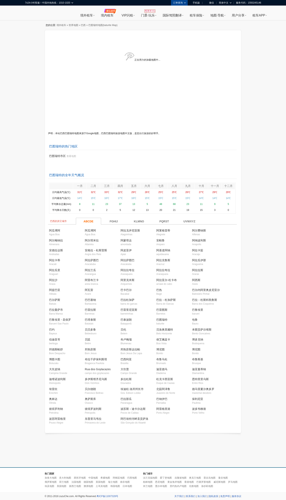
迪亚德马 (161, 369)
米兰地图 (148, 486)
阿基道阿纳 (163, 250)
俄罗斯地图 (51, 482)
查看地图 (71, 156)
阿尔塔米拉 (92, 240)
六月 (147, 185)
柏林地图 (148, 482)
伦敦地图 (194, 486)
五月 (134, 185)
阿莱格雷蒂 (163, 230)
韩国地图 (115, 486)
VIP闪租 (127, 15)
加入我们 (202, 496)
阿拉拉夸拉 (127, 270)
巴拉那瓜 (126, 399)
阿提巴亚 (54, 290)
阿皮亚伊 (126, 250)
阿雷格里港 (163, 408)
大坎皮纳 (54, 369)
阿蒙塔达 (126, 240)
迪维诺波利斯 (57, 379)
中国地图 (93, 477)
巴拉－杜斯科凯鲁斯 (204, 299)
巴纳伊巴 (161, 399)
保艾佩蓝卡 (163, 339)
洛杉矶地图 (207, 486)
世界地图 (73, 25)
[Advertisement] (143, 450)
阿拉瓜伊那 (199, 260)
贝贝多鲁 (90, 329)
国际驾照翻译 (172, 15)
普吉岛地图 (209, 477)
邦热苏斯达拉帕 (130, 349)
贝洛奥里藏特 (164, 329)
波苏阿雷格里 (57, 418)
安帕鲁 (160, 240)
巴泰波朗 (126, 319)
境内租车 (107, 15)
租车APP (258, 15)
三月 (107, 185)
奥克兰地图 (195, 477)
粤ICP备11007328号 (107, 496)
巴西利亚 (126, 359)
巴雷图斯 (161, 309)
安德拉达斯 (56, 250)
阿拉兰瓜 (90, 270)
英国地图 (100, 482)
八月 (174, 185)
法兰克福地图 (150, 477)
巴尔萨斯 (54, 299)
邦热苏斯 (90, 349)
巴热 (159, 290)
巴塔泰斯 (90, 319)
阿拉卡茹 (197, 250)
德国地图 (88, 482)
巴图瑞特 (161, 319)
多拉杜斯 (126, 379)
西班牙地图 (80, 477)
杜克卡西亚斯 (164, 379)
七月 (161, 185)
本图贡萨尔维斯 (202, 329)
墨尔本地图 (161, 486)
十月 (201, 185)
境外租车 (86, 15)
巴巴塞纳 (90, 299)
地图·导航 (217, 15)
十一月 (215, 185)
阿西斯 (196, 280)
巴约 (52, 329)
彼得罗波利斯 (93, 408)
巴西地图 (132, 477)
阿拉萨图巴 (92, 260)
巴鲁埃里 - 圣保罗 (60, 319)
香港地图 (189, 482)
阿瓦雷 (89, 290)
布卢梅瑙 (126, 339)
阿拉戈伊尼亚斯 (130, 230)
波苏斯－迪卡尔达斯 (133, 408)
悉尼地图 (160, 482)
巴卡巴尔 (126, 290)
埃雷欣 (53, 389)
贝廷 (87, 339)
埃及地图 (49, 486)
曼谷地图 (223, 477)
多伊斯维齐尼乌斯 (96, 379)
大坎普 (125, 369)
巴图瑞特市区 (57, 156)
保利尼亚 (197, 399)
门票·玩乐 (148, 15)
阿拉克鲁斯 (163, 260)
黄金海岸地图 (174, 482)
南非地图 (125, 482)
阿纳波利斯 (199, 240)
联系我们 (190, 496)
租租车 (30, 13)
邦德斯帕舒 (56, 349)
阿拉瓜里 (54, 270)
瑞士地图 (113, 482)
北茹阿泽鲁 (163, 389)
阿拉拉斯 (197, 270)
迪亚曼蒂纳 (199, 369)
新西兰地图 (75, 486)
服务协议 (236, 496)
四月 (120, 185)
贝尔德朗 (90, 389)
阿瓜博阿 (54, 230)
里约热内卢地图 (178, 486)
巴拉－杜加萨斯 (166, 299)
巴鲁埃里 (197, 309)
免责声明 (225, 496)
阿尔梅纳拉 (56, 240)
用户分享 (238, 15)
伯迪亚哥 (54, 339)
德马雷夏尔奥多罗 (203, 389)
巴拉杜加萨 (127, 299)
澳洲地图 (88, 486)
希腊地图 (105, 477)
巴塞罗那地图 (203, 482)
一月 (80, 185)
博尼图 (160, 349)
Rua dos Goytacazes (98, 369)
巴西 (83, 25)
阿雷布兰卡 (92, 280)
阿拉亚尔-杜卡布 (166, 280)
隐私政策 (213, 496)
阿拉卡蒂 (54, 260)
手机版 (195, 2)
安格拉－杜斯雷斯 (96, 250)
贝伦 (123, 329)
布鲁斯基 (197, 359)
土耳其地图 (102, 486)
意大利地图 (65, 477)
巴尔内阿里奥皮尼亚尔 (206, 290)
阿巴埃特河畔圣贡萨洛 (134, 418)
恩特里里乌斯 (200, 379)
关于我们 (179, 496)
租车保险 (196, 15)
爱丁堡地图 (166, 477)
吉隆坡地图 (180, 477)
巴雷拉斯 (90, 309)
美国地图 (61, 486)
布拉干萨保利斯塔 (96, 359)
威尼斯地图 (219, 482)
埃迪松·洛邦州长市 (132, 389)
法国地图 (76, 482)
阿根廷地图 (119, 477)
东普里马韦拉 (93, 418)
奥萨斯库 (90, 399)
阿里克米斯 (127, 280)
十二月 (228, 185)
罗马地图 (233, 482)
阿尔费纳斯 (199, 230)
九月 (188, 185)
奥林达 (53, 399)
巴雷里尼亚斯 (129, 309)
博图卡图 (54, 359)
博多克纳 (197, 339)
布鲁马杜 (161, 359)
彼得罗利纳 (56, 408)
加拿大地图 (51, 477)
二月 (93, 185)
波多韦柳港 (199, 408)
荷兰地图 (64, 482)
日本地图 (127, 486)
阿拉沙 (53, 280)
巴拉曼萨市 (56, 309)
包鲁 (195, 319)
